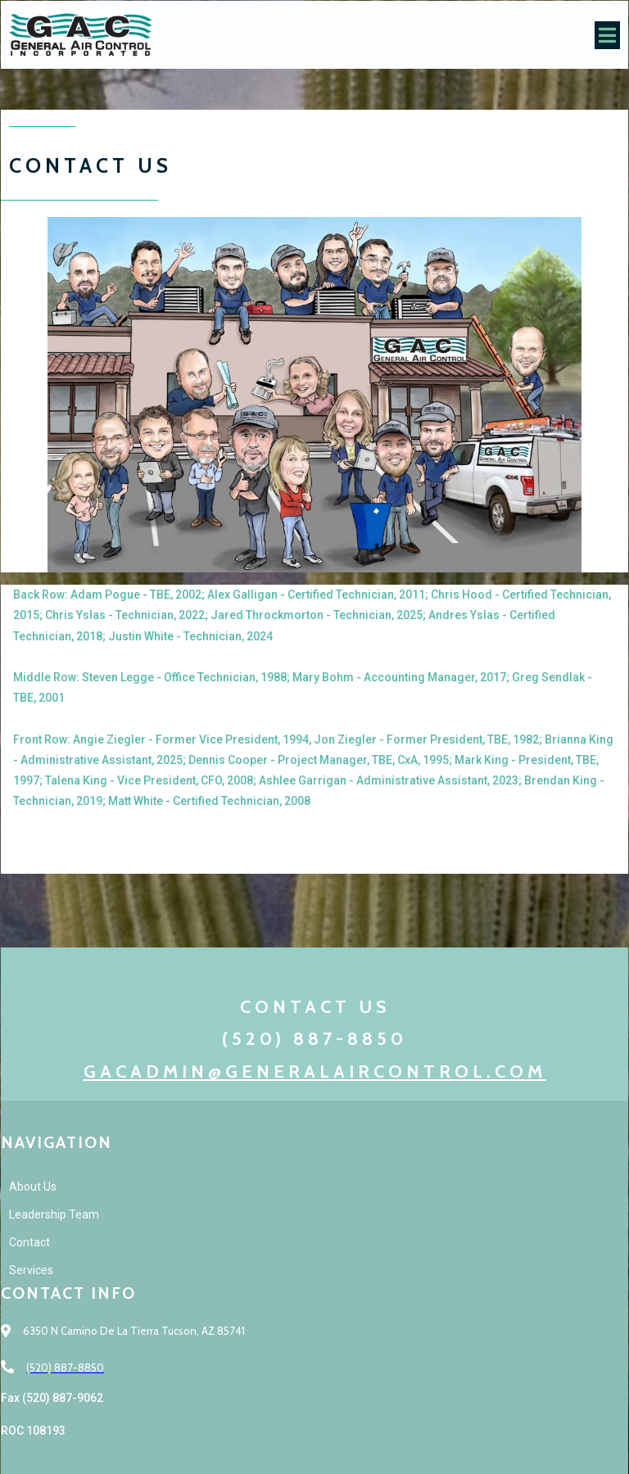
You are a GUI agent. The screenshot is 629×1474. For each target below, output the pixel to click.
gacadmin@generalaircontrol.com (315, 1071)
